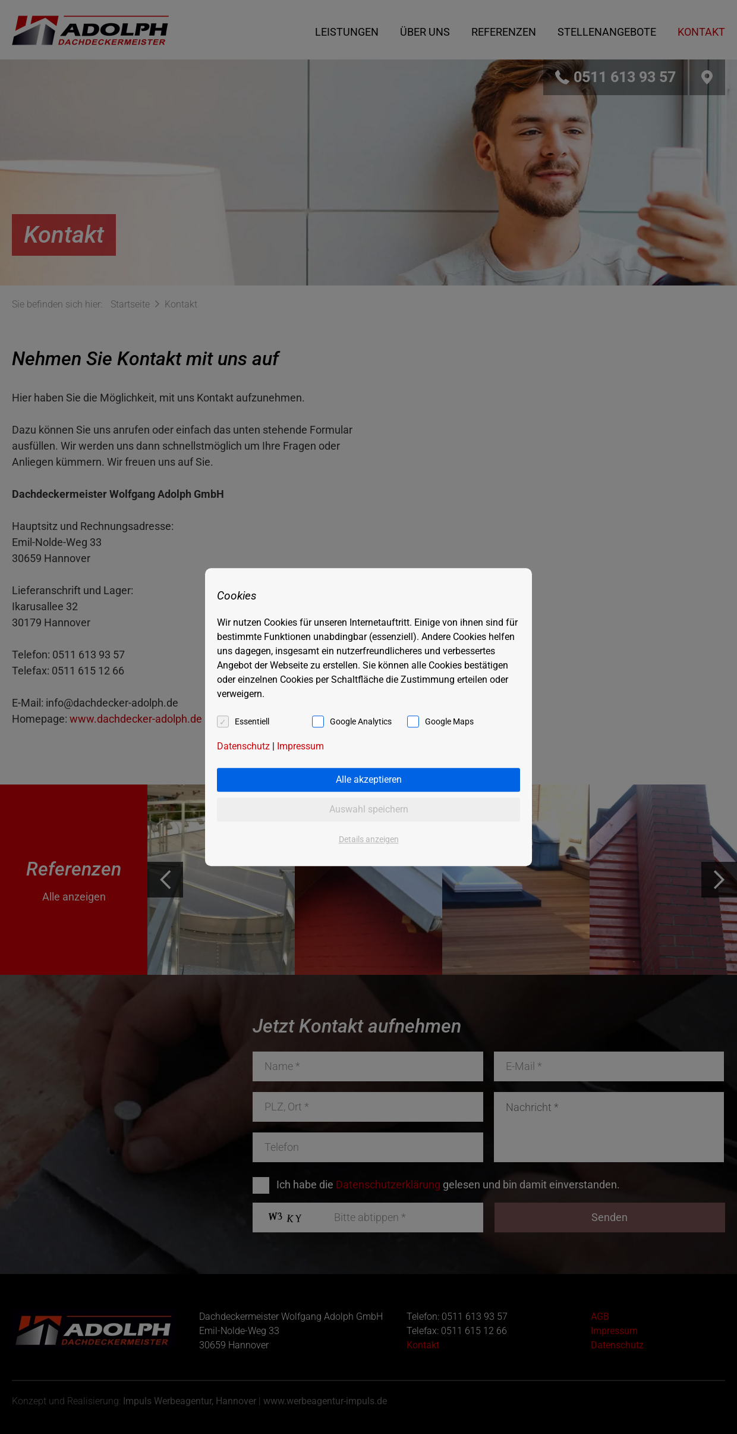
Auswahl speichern (368, 809)
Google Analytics (361, 721)
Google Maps (449, 721)
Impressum (300, 746)
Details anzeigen (369, 839)
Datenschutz (243, 746)
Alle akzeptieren (369, 779)
